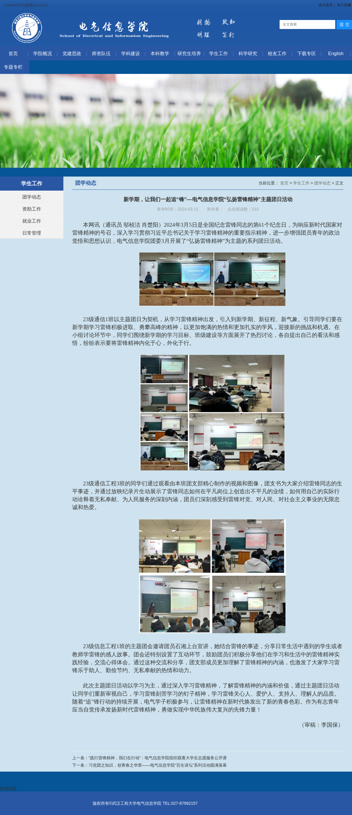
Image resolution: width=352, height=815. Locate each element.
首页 (285, 183)
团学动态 (31, 196)
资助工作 (31, 208)
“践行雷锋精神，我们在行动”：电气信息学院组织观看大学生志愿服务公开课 (158, 757)
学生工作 (302, 183)
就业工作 (31, 220)
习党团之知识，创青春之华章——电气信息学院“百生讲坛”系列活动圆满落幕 (158, 765)
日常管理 (31, 233)
